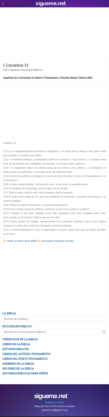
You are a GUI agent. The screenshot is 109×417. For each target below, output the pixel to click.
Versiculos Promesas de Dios (57, 241)
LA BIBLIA (9, 313)
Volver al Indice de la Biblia (22, 241)
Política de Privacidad (62, 406)
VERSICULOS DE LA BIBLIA (20, 339)
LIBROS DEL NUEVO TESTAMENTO (24, 359)
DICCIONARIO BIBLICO (17, 326)
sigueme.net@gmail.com (54, 410)
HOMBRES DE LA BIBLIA (18, 363)
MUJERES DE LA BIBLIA (18, 368)
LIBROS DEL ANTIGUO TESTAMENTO (26, 354)
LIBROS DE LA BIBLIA (16, 344)
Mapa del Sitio (42, 406)
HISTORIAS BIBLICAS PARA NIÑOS (25, 373)
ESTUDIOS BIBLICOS (15, 349)
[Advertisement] (54, 33)
